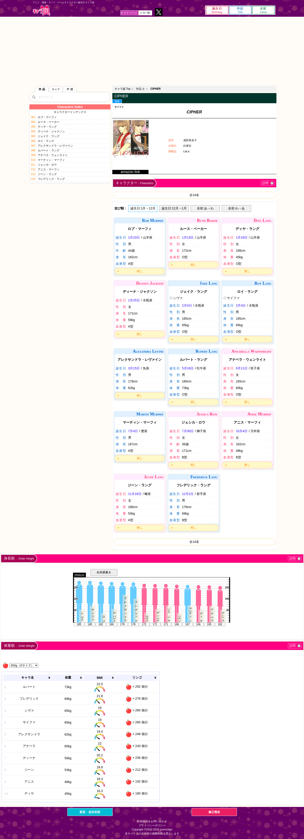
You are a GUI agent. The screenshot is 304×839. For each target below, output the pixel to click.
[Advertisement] (152, 50)
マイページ (130, 12)
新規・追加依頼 (90, 812)
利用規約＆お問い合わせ (152, 821)
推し (140, 271)
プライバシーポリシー (152, 825)
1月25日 (134, 300)
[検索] (34, 97)
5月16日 (187, 368)
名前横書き (104, 572)
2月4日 (187, 305)
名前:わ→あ (236, 208)
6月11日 (241, 368)
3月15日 (134, 368)
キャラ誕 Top (123, 88)
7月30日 (187, 431)
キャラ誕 (41, 10)
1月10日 (134, 237)
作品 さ (140, 88)
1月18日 (241, 237)
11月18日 (134, 494)
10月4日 (241, 431)
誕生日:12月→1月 (174, 208)
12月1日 (187, 494)
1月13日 (187, 237)
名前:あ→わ (205, 208)
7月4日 (133, 431)
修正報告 (214, 812)
